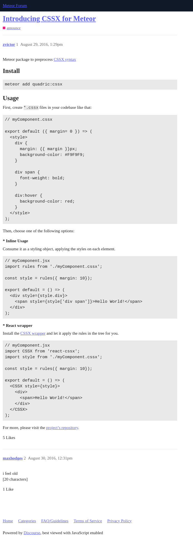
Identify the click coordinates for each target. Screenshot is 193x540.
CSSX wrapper (32, 333)
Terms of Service (88, 521)
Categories (27, 521)
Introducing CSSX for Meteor (49, 19)
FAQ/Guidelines (54, 521)
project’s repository (62, 427)
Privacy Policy (119, 521)
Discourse (32, 533)
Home (8, 521)
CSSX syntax (65, 59)
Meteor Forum (15, 5)
